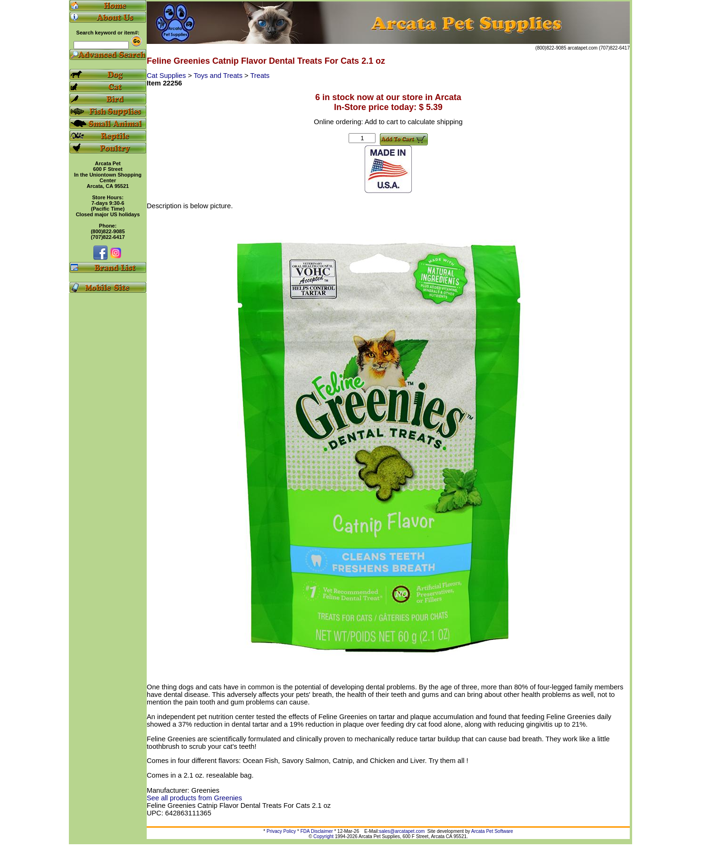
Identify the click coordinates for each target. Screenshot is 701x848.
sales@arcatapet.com (402, 831)
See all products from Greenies (194, 798)
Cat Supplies (167, 75)
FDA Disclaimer (316, 831)
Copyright (323, 836)
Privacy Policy (281, 831)
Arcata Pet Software (492, 831)
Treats (259, 75)
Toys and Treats (219, 75)
